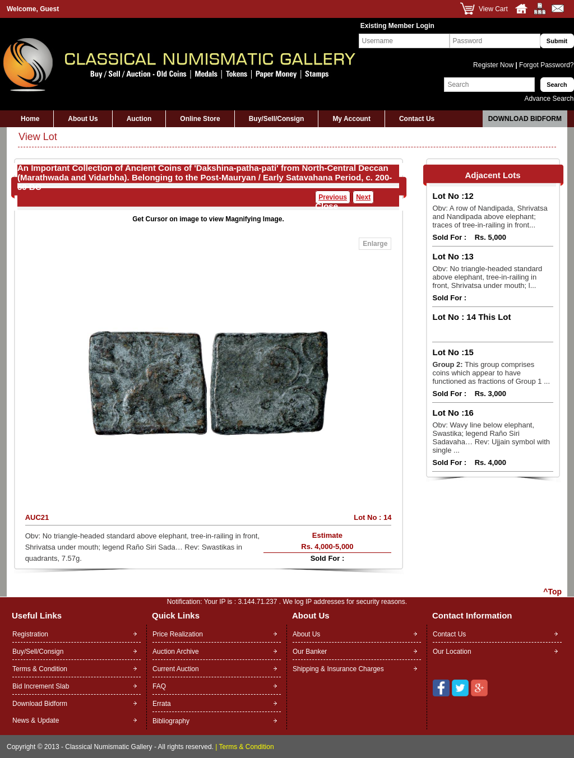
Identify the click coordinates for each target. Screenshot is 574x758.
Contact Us (416, 119)
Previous (332, 197)
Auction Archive (175, 651)
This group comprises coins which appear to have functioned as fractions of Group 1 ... (491, 372)
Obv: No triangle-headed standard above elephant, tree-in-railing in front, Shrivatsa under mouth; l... (487, 277)
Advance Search (548, 99)
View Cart (493, 9)
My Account (351, 119)
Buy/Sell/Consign (276, 119)
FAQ (159, 686)
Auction (139, 119)
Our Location (452, 651)
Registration (30, 634)
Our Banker (310, 651)
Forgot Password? (545, 65)
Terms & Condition (39, 669)
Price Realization (177, 634)
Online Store (200, 119)
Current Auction (175, 669)
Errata (161, 704)
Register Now (494, 65)
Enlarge (375, 244)
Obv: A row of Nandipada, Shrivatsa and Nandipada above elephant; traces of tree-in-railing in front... (489, 216)
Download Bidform (525, 119)
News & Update (35, 720)
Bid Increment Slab (40, 686)
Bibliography (170, 721)
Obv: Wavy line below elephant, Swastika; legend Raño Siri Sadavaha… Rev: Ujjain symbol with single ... (491, 437)
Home (30, 119)
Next (363, 197)
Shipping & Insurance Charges (338, 669)
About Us (83, 119)
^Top (552, 591)
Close (326, 206)
